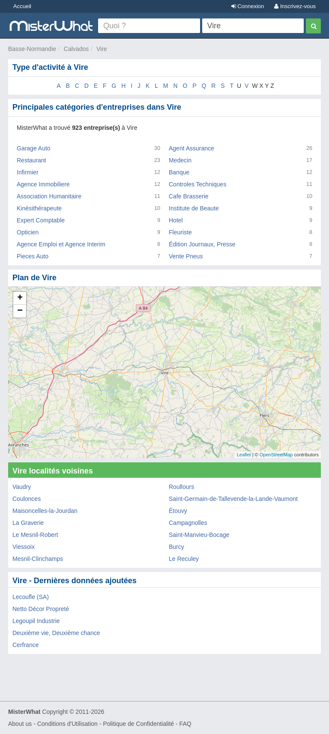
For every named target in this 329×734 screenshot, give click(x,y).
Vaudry (21, 486)
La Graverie (28, 522)
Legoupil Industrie (36, 620)
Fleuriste (180, 232)
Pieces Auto (32, 256)
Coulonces (26, 498)
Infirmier (28, 172)
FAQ (185, 723)
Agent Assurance (191, 148)
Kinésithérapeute (39, 208)
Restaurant (31, 160)
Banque (179, 172)
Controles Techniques (197, 184)
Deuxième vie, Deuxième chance (56, 632)
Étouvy (178, 510)
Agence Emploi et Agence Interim (61, 244)
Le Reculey (184, 558)
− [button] (20, 311)
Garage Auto (34, 148)
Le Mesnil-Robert (35, 534)
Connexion (247, 6)
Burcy (176, 546)
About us (20, 723)
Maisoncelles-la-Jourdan (45, 510)
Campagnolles (188, 522)
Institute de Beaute (194, 208)
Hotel (176, 220)
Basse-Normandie (32, 48)
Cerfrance (25, 644)
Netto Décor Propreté (40, 608)
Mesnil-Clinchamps (37, 558)
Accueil (22, 6)
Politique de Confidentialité (138, 723)
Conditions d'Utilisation (67, 723)
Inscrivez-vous (295, 6)
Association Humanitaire (49, 196)
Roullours (181, 486)
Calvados (76, 48)
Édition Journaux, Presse (202, 244)
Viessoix (23, 546)
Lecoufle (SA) (30, 596)
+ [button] (20, 298)
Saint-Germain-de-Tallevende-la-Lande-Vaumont (233, 498)
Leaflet (244, 454)
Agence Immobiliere (43, 184)
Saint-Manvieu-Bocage (199, 534)
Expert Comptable (41, 220)
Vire (101, 48)
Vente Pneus (186, 256)
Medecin (180, 160)
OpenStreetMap (276, 454)
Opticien (28, 232)
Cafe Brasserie (189, 196)
